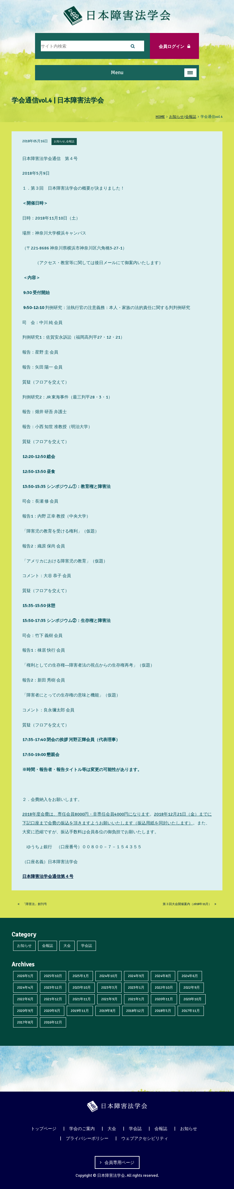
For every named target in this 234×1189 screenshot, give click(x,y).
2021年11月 (82, 999)
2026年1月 (25, 976)
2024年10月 (108, 976)
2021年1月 (136, 999)
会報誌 (47, 946)
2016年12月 (53, 1022)
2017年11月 (191, 1011)
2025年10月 (53, 976)
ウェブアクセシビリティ (144, 1138)
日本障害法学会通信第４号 (47, 876)
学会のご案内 (82, 1128)
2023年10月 (82, 987)
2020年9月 (25, 1011)
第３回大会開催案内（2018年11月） (189, 904)
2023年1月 (136, 987)
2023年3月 (109, 987)
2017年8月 (25, 1022)
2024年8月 (163, 976)
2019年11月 (80, 1011)
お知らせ (24, 946)
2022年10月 (164, 987)
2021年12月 (53, 999)
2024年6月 (190, 976)
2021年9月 (109, 999)
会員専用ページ (119, 1162)
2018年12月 (135, 1011)
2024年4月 (25, 987)
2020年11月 (164, 999)
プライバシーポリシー (87, 1138)
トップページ (43, 1128)
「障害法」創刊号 (32, 904)
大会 (67, 946)
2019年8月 (107, 1011)
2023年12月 (53, 987)
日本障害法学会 (111, 1175)
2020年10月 (192, 999)
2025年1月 (81, 976)
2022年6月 (25, 999)
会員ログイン (174, 46)
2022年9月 (191, 987)
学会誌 (86, 946)
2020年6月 (52, 1011)
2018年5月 (163, 1011)
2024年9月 (136, 976)
